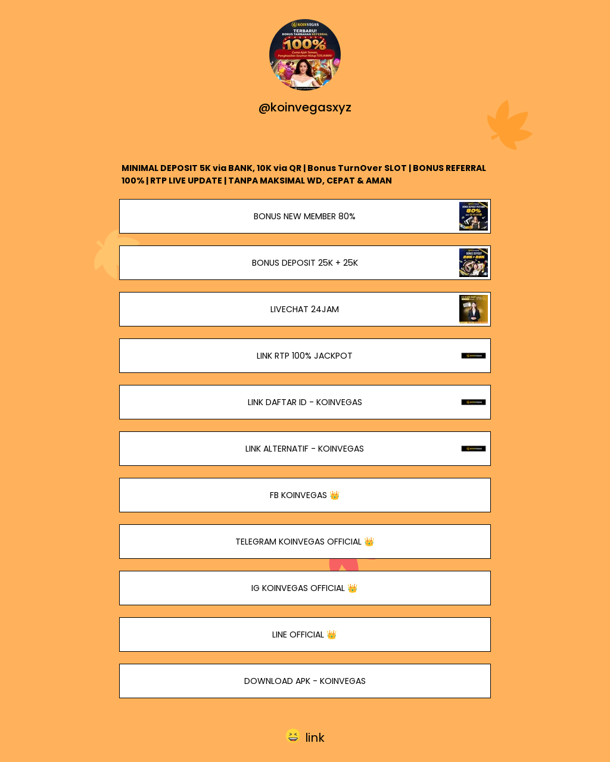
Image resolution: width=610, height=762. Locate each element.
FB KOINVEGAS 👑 (305, 495)
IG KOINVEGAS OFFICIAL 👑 (304, 588)
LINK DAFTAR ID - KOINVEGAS (305, 402)
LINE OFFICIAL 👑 (304, 634)
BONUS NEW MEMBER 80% (305, 216)
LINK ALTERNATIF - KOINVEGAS (304, 449)
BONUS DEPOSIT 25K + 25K (305, 263)
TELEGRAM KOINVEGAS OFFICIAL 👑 (305, 542)
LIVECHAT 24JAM (304, 309)
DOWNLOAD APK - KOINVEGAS (305, 681)
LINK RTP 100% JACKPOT (305, 356)
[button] (305, 736)
